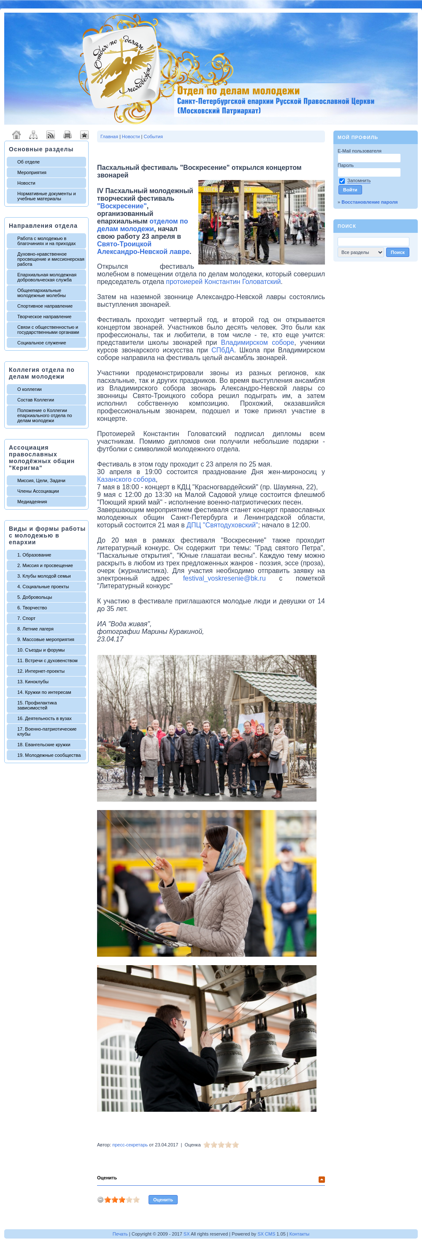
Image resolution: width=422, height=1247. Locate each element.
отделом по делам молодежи (142, 225)
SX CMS (266, 1233)
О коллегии (29, 389)
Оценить (107, 1177)
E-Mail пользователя (360, 150)
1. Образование (34, 554)
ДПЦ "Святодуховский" (222, 525)
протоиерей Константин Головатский (223, 281)
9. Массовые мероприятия (45, 639)
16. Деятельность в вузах (44, 718)
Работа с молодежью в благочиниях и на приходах (46, 241)
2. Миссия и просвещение (45, 565)
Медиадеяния (32, 501)
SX (187, 1233)
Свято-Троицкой (124, 244)
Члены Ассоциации (38, 491)
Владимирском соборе (258, 342)
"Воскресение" (122, 206)
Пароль (346, 165)
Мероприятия (31, 172)
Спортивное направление (45, 305)
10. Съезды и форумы (41, 649)
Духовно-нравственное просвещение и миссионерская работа (50, 259)
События (152, 136)
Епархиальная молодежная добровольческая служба (46, 277)
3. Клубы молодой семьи (44, 575)
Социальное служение (41, 342)
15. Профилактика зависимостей (37, 705)
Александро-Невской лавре (143, 251)
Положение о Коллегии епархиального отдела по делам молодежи (44, 415)
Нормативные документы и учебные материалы (46, 196)
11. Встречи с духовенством (47, 660)
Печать (120, 1233)
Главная (109, 136)
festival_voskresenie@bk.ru (224, 578)
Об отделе (28, 161)
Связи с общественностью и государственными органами (48, 330)
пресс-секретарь (130, 1144)
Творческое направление (44, 316)
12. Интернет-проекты (41, 671)
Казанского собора (126, 479)
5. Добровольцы (34, 597)
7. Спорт (26, 618)
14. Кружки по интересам (44, 692)
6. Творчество (32, 607)
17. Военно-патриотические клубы (46, 731)
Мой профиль (358, 137)
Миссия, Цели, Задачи (41, 480)
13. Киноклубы (33, 681)
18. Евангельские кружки (43, 744)
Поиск (347, 226)
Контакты (299, 1233)
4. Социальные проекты (43, 586)
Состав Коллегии (35, 399)
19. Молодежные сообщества (49, 755)
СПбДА (222, 350)
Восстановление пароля (369, 202)
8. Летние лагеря (35, 628)
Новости (26, 183)
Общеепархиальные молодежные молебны (41, 293)
